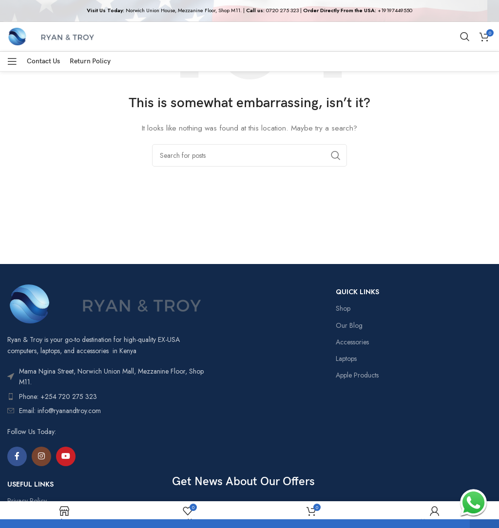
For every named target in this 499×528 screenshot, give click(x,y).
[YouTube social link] (66, 456)
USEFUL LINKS (30, 484)
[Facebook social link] (17, 456)
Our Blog (349, 325)
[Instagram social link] (41, 456)
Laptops (346, 358)
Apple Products (357, 375)
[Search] (465, 36)
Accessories (352, 342)
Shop (343, 308)
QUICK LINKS (357, 292)
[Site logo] (51, 35)
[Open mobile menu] (12, 61)
